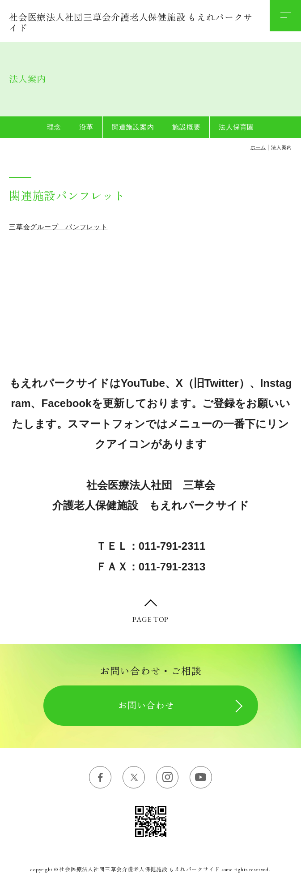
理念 (54, 127)
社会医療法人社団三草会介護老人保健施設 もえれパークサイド (130, 23)
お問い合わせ (146, 705)
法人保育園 (236, 127)
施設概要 (186, 127)
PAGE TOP (150, 619)
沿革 (86, 127)
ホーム (258, 147)
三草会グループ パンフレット (58, 227)
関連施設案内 (133, 127)
